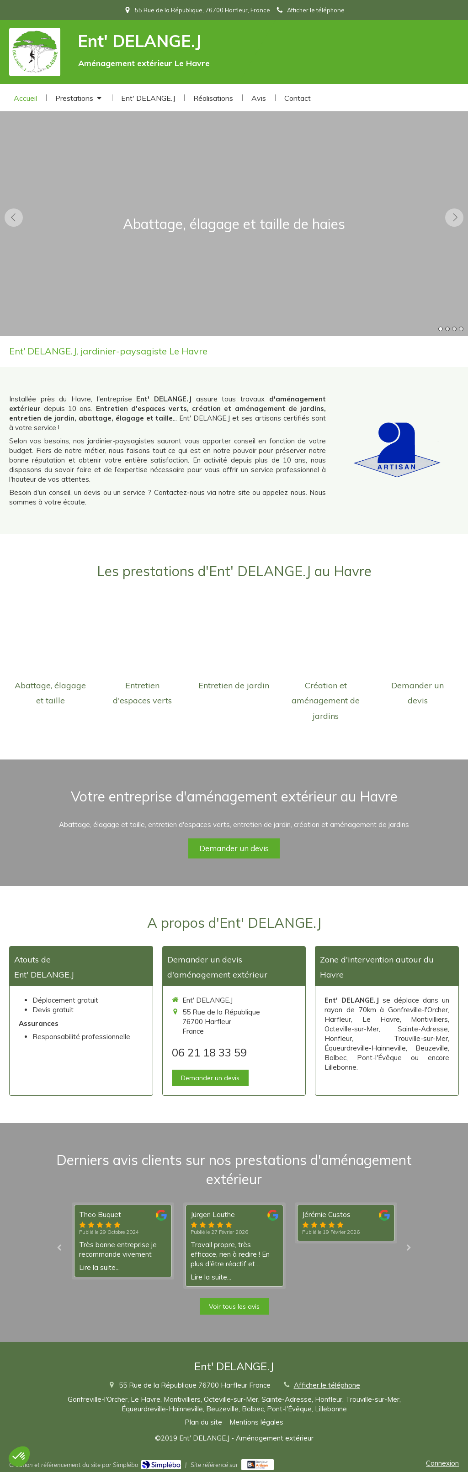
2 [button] (447, 329)
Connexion (442, 1463)
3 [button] (454, 329)
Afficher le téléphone (316, 10)
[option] (234, 217)
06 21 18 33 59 (209, 1052)
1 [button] (440, 329)
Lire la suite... (99, 1267)
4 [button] (461, 329)
